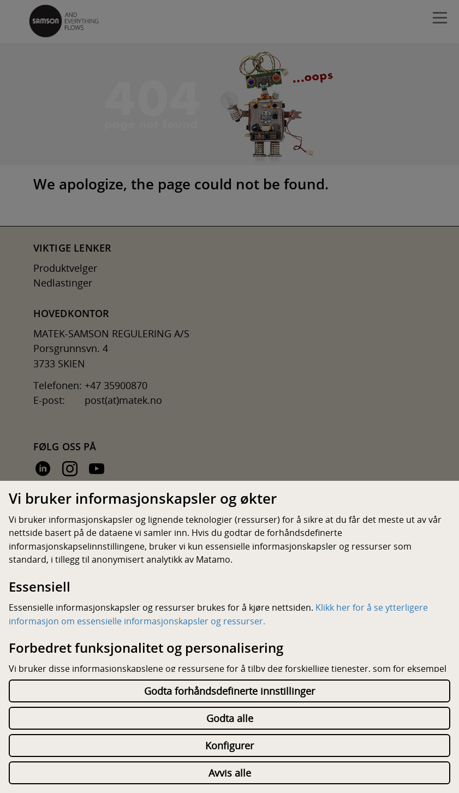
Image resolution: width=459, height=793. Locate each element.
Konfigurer (229, 745)
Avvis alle (229, 772)
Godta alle (229, 718)
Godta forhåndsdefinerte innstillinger (229, 690)
